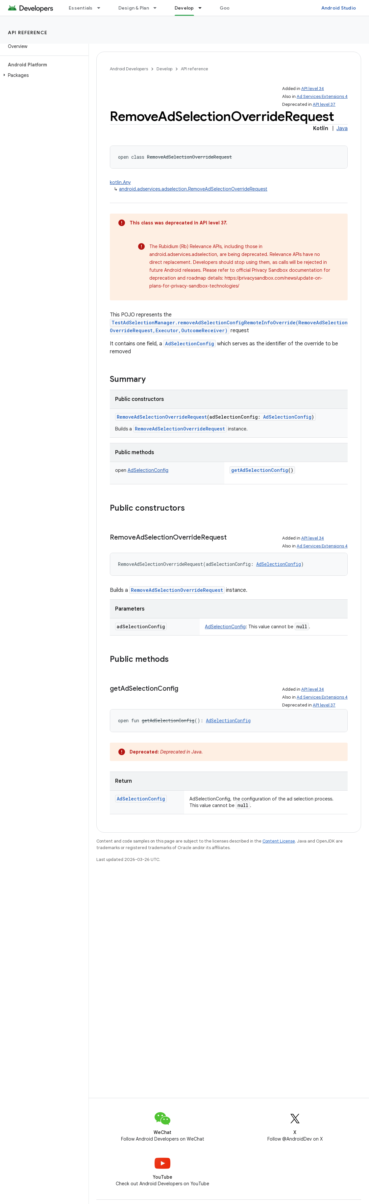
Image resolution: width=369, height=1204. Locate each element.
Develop (164, 69)
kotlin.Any (120, 182)
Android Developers (129, 69)
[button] (43, 75)
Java (342, 128)
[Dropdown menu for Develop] (203, 8)
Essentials (81, 8)
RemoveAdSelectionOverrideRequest (162, 417)
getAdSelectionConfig (259, 470)
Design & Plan (133, 8)
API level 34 (312, 88)
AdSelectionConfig (189, 343)
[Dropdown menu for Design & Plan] (158, 8)
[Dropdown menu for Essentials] (102, 8)
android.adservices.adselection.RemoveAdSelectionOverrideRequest (193, 189)
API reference (28, 32)
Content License (278, 841)
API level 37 (324, 104)
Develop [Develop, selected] (184, 8)
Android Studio (338, 8)
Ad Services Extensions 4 (322, 96)
